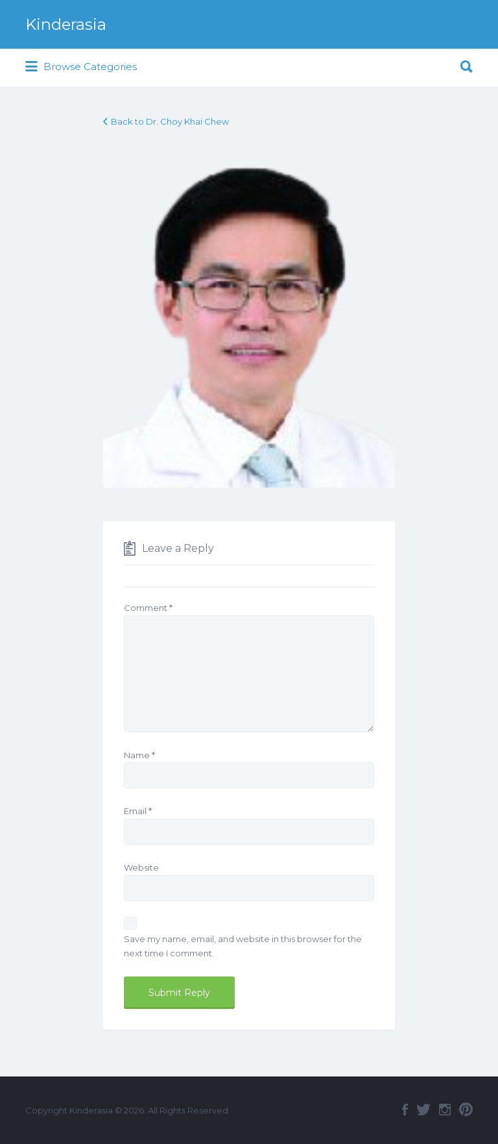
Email (138, 811)
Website (141, 867)
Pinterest (466, 1109)
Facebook (405, 1109)
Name (139, 755)
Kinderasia (65, 24)
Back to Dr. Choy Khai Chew (170, 121)
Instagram (445, 1109)
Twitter (423, 1109)
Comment (148, 608)
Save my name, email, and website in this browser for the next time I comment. (243, 946)
